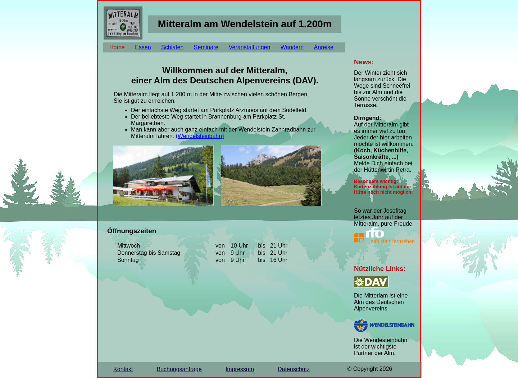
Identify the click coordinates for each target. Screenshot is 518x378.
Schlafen (172, 47)
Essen (143, 47)
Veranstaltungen (250, 47)
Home (117, 47)
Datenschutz (294, 369)
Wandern (292, 47)
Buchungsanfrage (178, 369)
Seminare (206, 47)
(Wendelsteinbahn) (200, 136)
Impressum (240, 369)
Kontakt (123, 369)
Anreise (323, 47)
